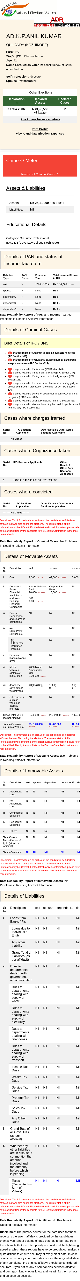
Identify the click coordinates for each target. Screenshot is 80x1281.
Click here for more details (40, 119)
